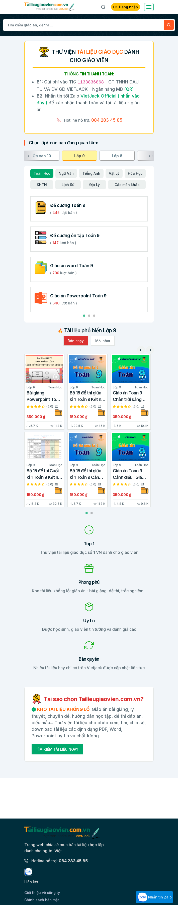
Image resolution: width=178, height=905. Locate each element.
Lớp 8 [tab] (117, 155)
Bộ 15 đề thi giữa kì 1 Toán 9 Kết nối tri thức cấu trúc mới (87, 396)
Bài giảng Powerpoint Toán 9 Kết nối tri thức (44, 396)
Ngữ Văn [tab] (66, 173)
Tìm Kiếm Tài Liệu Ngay (57, 749)
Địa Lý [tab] (94, 185)
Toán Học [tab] (42, 173)
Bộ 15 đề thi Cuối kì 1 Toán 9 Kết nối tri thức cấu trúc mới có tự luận (44, 474)
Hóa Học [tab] (135, 173)
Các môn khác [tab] (127, 185)
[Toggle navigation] (149, 7)
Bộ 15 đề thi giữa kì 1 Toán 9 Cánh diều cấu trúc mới (86, 474)
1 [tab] (83, 315)
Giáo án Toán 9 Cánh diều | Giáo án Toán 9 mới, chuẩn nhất (128, 474)
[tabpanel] (89, 244)
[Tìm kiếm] (169, 25)
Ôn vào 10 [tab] (42, 155)
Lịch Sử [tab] (68, 185)
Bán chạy (76, 341)
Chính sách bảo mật (41, 900)
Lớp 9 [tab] (79, 155)
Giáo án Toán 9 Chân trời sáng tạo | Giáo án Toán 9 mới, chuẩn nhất (130, 396)
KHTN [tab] (42, 185)
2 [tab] (89, 315)
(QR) (128, 89)
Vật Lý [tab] (114, 173)
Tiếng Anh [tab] (91, 173)
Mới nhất (102, 341)
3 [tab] (94, 315)
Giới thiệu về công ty (42, 892)
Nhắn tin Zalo (154, 897)
